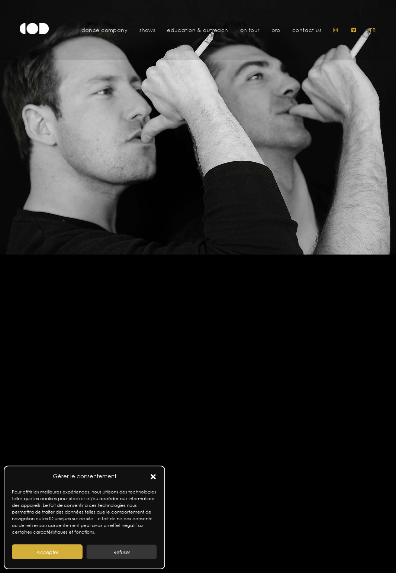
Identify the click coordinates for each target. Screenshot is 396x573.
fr (373, 30)
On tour (250, 30)
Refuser (121, 552)
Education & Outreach (197, 30)
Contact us (306, 30)
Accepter (47, 552)
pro (275, 30)
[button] (153, 476)
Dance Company (104, 30)
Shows (147, 30)
